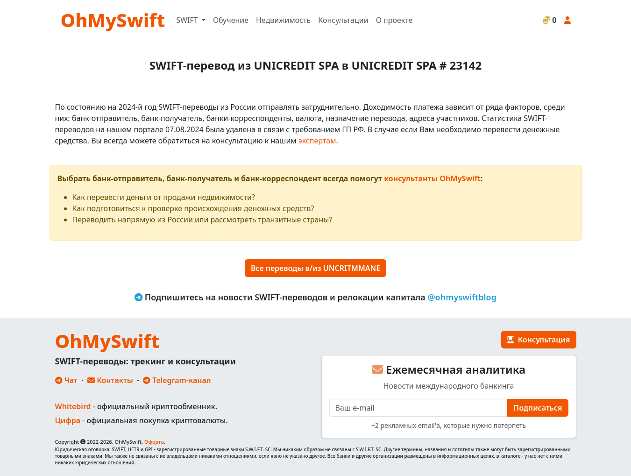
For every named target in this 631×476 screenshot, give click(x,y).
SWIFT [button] (187, 20)
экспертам (317, 140)
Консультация (538, 339)
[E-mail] (418, 408)
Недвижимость (283, 20)
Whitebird (73, 406)
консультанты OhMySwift (432, 178)
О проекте (394, 20)
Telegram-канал (177, 380)
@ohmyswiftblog (461, 297)
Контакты (110, 380)
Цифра (67, 420)
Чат (66, 380)
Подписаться (537, 408)
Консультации (343, 20)
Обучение (230, 20)
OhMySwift (113, 20)
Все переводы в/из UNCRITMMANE (315, 268)
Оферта (154, 441)
